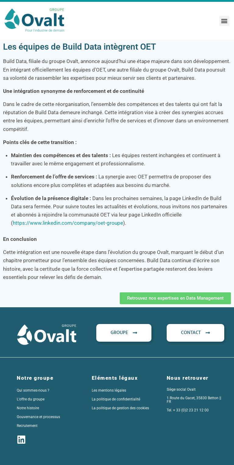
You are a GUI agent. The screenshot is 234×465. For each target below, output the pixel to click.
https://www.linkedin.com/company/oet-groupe (68, 223)
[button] (224, 21)
